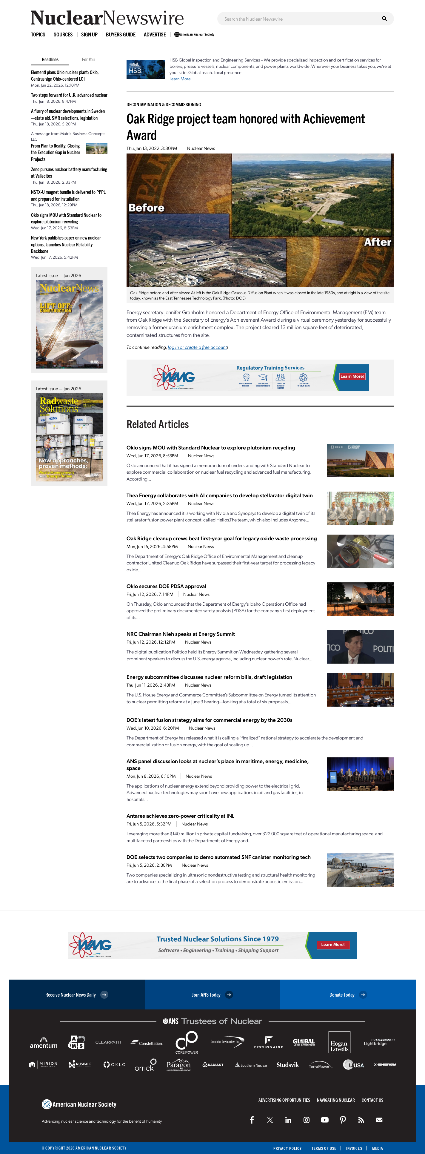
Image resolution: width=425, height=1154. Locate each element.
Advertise (155, 34)
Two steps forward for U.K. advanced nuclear (69, 95)
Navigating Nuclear (336, 1100)
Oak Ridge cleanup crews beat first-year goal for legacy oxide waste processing (222, 538)
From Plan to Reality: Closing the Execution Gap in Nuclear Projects (55, 152)
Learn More (180, 79)
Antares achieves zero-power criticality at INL (180, 815)
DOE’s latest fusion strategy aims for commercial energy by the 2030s (209, 719)
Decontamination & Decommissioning (164, 104)
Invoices (354, 1148)
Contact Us (372, 1100)
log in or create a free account (197, 347)
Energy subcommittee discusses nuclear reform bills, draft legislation (209, 676)
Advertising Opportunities (284, 1100)
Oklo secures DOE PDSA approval (166, 585)
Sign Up (89, 34)
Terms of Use (324, 1148)
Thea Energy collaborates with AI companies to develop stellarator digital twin (220, 495)
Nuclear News (201, 148)
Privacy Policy (287, 1148)
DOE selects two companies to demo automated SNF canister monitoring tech (219, 856)
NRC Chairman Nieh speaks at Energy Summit (181, 633)
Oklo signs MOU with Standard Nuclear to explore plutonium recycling (211, 447)
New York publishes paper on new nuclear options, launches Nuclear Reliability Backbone (66, 244)
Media (377, 1148)
